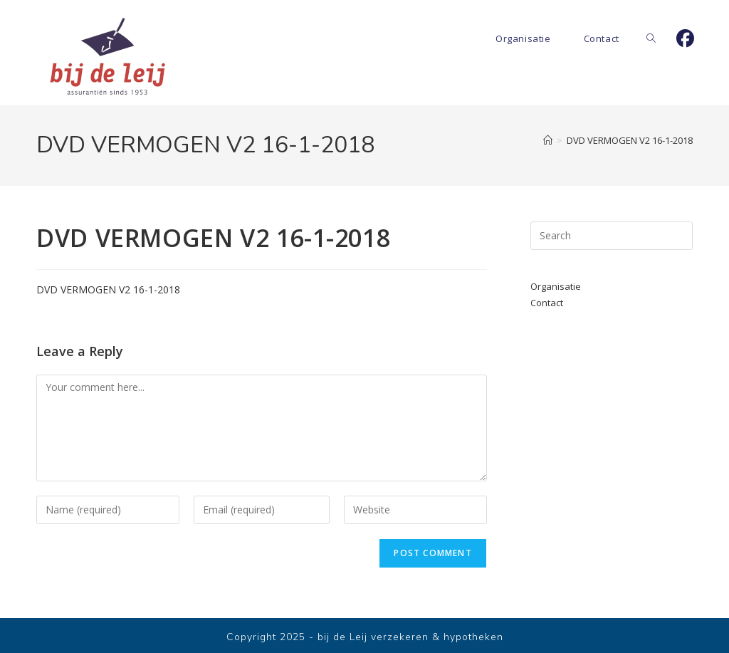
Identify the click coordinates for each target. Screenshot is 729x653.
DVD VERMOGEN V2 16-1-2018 (630, 140)
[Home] (547, 140)
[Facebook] (685, 38)
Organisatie (555, 286)
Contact (546, 302)
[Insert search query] (611, 235)
